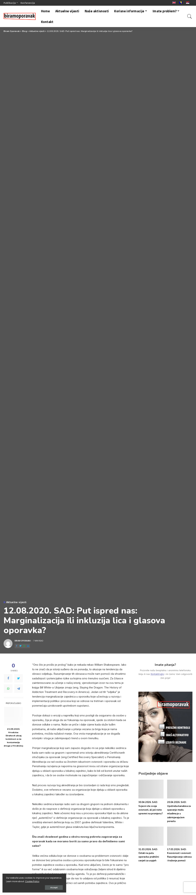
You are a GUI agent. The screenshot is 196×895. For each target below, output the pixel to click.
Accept (43, 887)
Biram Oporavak (22, 641)
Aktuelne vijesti (16, 602)
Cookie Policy (45, 881)
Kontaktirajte (157, 674)
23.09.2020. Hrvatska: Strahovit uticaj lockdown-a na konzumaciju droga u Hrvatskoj (13, 737)
